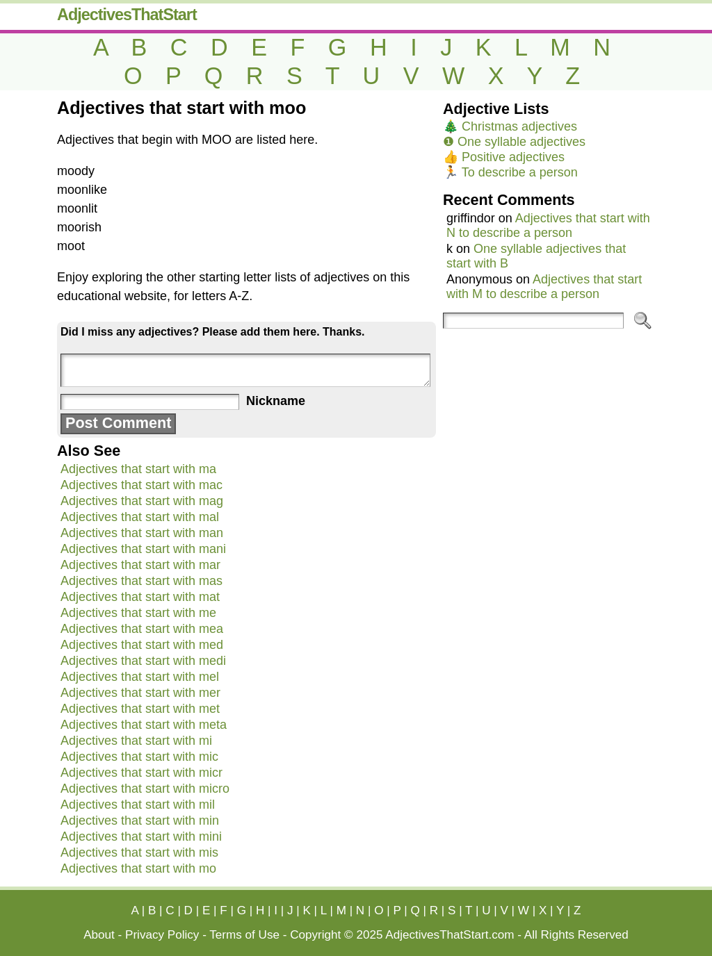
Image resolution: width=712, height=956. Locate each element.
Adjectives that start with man (141, 533)
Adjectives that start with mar (140, 565)
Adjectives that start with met (140, 709)
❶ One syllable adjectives (514, 142)
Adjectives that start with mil (137, 804)
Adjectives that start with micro (144, 789)
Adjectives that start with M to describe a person (544, 286)
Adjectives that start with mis (139, 852)
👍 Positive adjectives (504, 157)
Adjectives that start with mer (140, 693)
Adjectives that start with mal (139, 517)
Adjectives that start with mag (141, 501)
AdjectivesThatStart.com (449, 934)
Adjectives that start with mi (136, 741)
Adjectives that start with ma (138, 469)
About (99, 934)
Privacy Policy (162, 934)
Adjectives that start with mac (141, 485)
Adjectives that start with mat (140, 597)
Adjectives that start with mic (139, 757)
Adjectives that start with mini (141, 836)
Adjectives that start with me (138, 613)
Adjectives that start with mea (141, 629)
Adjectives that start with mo (138, 868)
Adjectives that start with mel (139, 677)
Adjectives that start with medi (143, 661)
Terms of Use (244, 934)
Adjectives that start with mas (141, 581)
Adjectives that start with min (139, 820)
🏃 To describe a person (510, 172)
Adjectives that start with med (141, 645)
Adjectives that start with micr (141, 773)
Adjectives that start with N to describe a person (548, 225)
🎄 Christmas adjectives (510, 126)
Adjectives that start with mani (143, 549)
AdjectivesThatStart (127, 15)
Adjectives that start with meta (143, 725)
